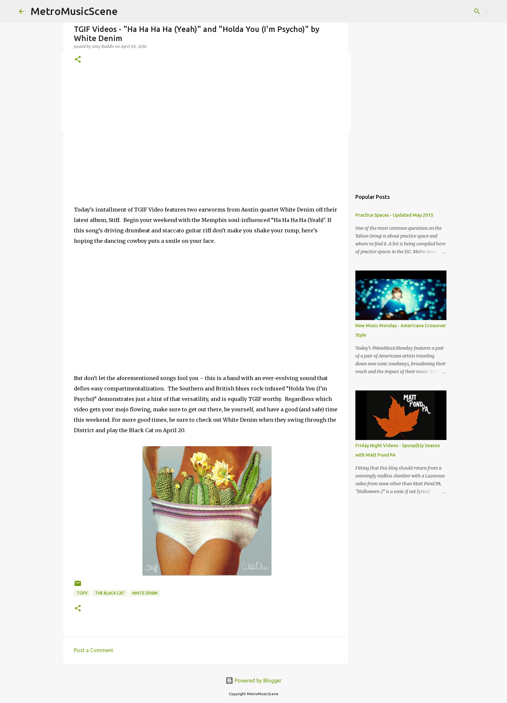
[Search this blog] (455, 11)
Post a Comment (93, 650)
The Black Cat (110, 593)
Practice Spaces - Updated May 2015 (394, 215)
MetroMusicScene (74, 11)
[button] (78, 59)
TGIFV (82, 593)
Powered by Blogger (253, 680)
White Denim (145, 593)
